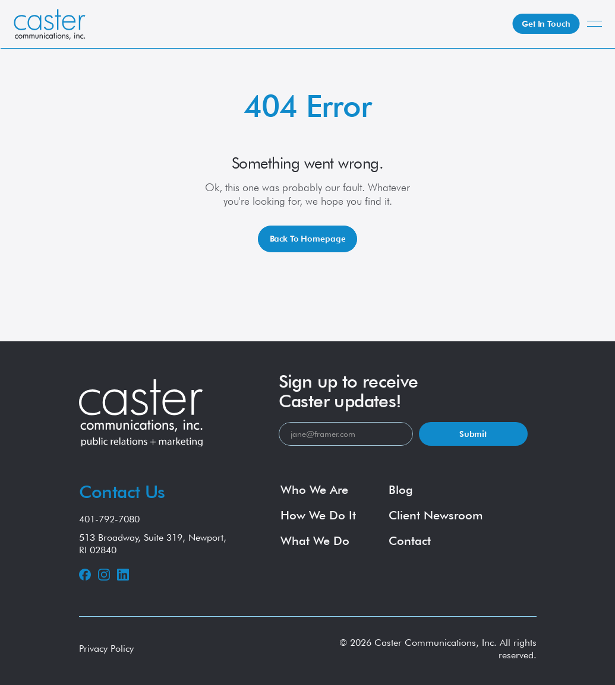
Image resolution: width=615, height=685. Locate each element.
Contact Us (122, 491)
